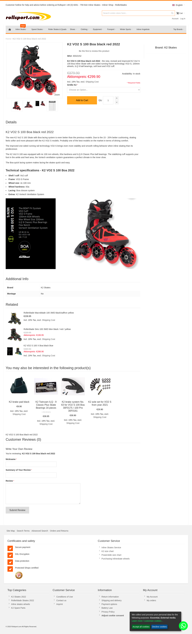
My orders (151, 600)
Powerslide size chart (111, 555)
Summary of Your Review (18, 470)
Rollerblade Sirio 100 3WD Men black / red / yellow (47, 329)
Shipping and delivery (112, 600)
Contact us (61, 600)
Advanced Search (40, 531)
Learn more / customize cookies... (147, 621)
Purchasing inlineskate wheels (116, 558)
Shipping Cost (92, 82)
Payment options (109, 604)
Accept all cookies (141, 626)
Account (175, 19)
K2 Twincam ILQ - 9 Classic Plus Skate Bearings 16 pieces (46, 405)
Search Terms (23, 531)
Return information (110, 597)
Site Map (11, 531)
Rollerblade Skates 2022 (22, 600)
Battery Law (107, 608)
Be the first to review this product (94, 51)
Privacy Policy (108, 612)
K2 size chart (108, 551)
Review (9, 481)
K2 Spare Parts (18, 608)
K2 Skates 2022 (18, 597)
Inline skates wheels (20, 604)
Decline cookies (159, 626)
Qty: (100, 100)
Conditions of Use (64, 597)
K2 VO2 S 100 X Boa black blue (38, 345)
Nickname (11, 459)
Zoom (57, 95)
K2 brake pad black (19, 402)
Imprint (59, 604)
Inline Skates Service (111, 547)
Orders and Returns (59, 531)
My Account (152, 597)
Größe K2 (72, 85)
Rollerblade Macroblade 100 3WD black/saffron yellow (49, 313)
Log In (182, 19)
